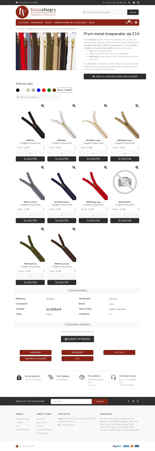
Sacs (77, 359)
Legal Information (23, 430)
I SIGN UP (100, 401)
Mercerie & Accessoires (35, 359)
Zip (50, 29)
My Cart (40, 426)
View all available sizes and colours (115, 76)
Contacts (19, 422)
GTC (17, 426)
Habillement (35, 352)
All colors (64, 90)
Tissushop (20, 29)
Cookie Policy (42, 433)
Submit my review (77, 339)
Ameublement (77, 352)
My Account (41, 422)
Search (133, 12)
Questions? (41, 419)
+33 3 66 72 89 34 (114, 2)
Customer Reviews (44, 430)
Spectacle (119, 352)
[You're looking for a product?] (105, 12)
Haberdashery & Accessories (37, 29)
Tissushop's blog (22, 419)
